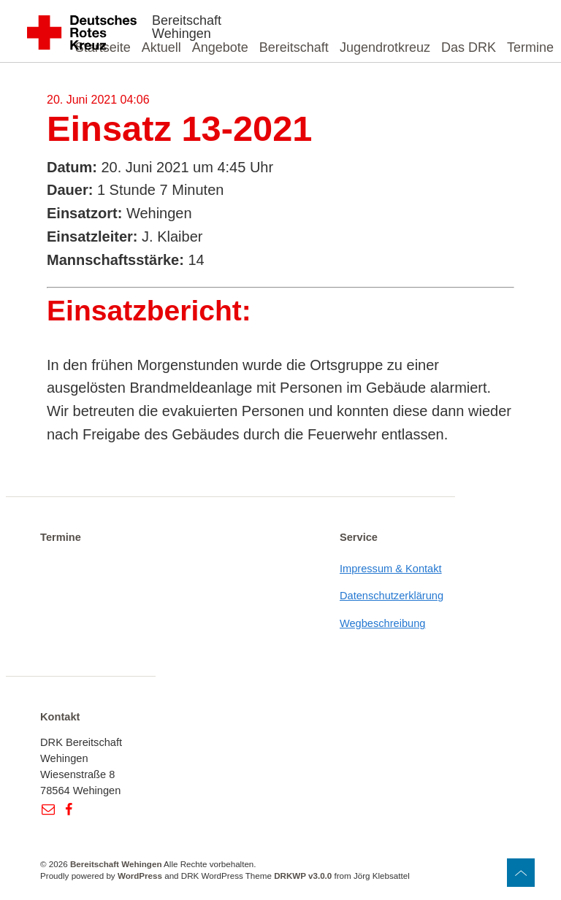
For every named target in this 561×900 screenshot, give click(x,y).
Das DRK (468, 47)
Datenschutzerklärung (391, 595)
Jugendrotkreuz (385, 47)
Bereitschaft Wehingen (186, 27)
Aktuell (161, 47)
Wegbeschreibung (383, 623)
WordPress (140, 875)
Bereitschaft (294, 47)
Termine (530, 47)
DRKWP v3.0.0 (303, 875)
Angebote (220, 47)
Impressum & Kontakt (391, 568)
